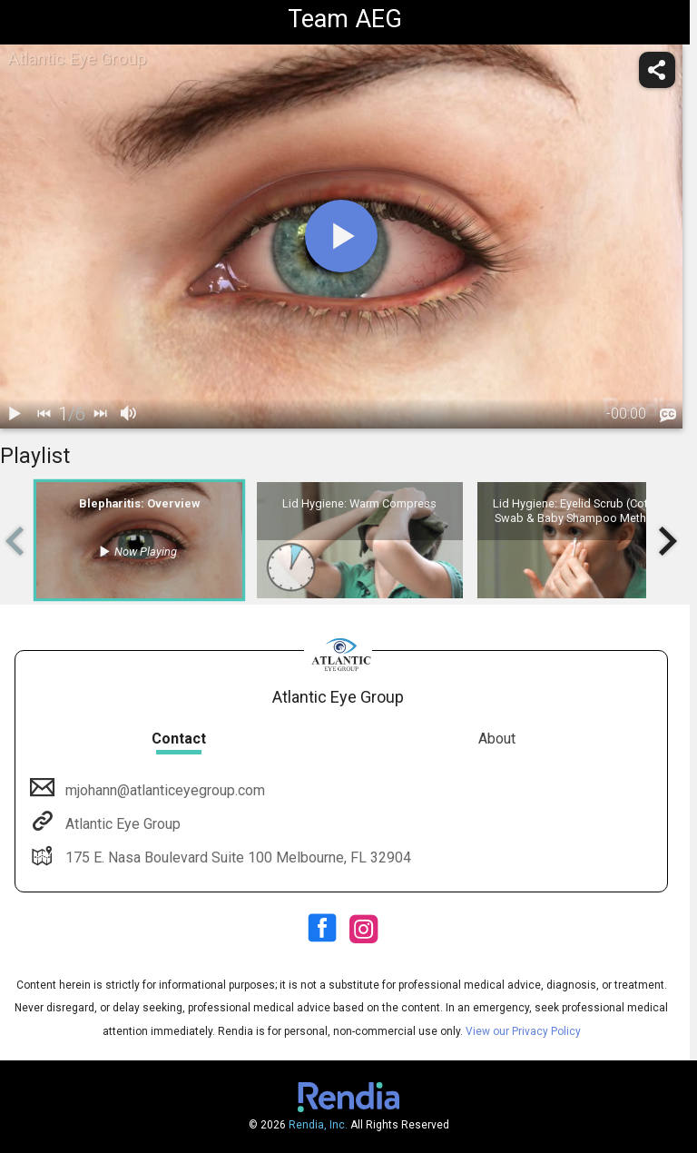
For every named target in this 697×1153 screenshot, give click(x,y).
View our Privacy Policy (523, 1031)
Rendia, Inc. (318, 1125)
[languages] (667, 414)
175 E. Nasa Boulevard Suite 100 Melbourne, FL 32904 (236, 857)
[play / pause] (14, 414)
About (496, 738)
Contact (179, 738)
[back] (43, 414)
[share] (657, 70)
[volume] (128, 414)
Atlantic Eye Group (121, 824)
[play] (341, 236)
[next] (99, 414)
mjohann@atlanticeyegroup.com (163, 790)
